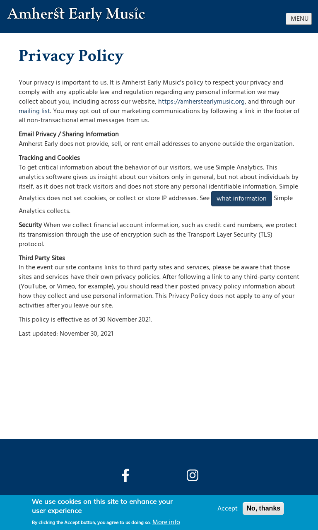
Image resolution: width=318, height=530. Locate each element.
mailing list (34, 111)
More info (166, 522)
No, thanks (263, 508)
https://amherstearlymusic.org (201, 101)
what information (242, 198)
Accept (227, 508)
